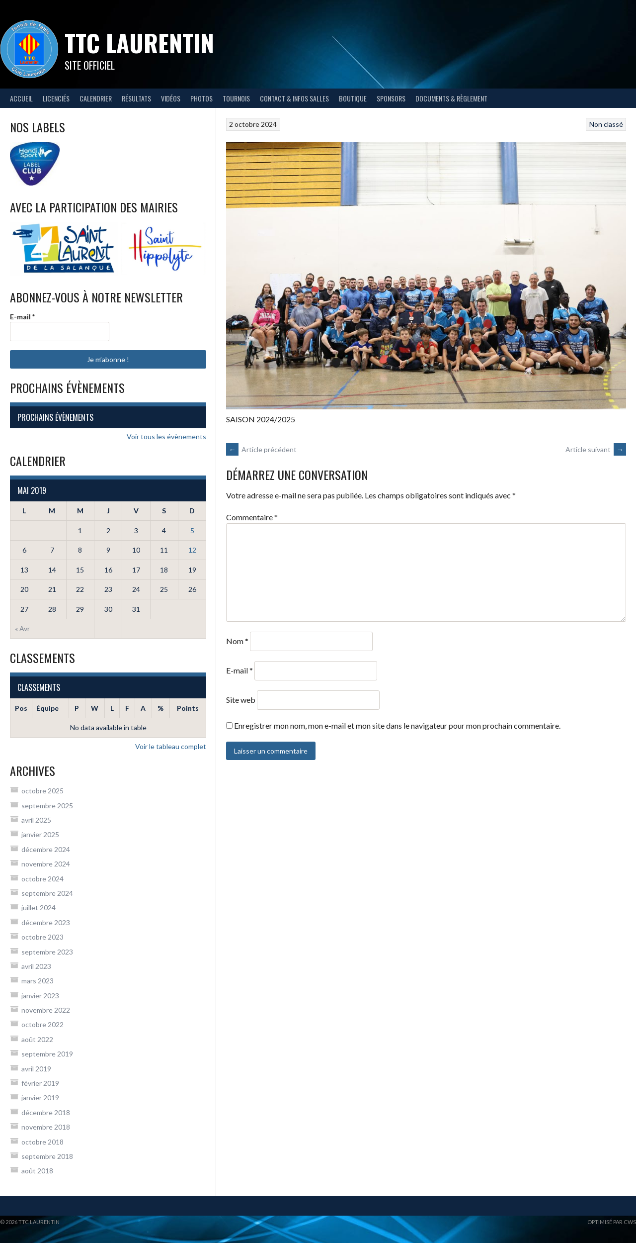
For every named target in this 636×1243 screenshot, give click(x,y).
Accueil (21, 98)
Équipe (47, 708)
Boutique (353, 98)
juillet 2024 (38, 907)
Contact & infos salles (294, 98)
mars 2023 (37, 980)
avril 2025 (36, 820)
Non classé (606, 124)
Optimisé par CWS (611, 1222)
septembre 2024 (47, 893)
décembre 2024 (45, 849)
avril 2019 (36, 1068)
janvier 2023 (40, 995)
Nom (237, 641)
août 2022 (37, 1039)
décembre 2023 (45, 922)
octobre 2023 (42, 937)
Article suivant (595, 449)
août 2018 (37, 1170)
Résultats (136, 98)
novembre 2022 (45, 1010)
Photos (201, 98)
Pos (21, 708)
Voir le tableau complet (170, 746)
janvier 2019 (40, 1097)
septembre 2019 (47, 1054)
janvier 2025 (40, 834)
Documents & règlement (451, 98)
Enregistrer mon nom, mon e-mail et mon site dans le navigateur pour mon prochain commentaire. (397, 725)
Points (188, 708)
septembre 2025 (47, 805)
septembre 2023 (47, 952)
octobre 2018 (42, 1142)
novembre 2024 (45, 864)
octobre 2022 (42, 1024)
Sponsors (391, 98)
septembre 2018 (47, 1156)
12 (192, 550)
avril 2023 (36, 966)
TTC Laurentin (139, 42)
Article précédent (261, 449)
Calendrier (96, 98)
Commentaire (252, 517)
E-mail (239, 670)
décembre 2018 (45, 1112)
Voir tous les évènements (166, 436)
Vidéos (170, 98)
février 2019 (40, 1083)
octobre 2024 (42, 878)
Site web (240, 699)
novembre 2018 (45, 1127)
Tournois (236, 98)
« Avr (22, 628)
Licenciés (56, 98)
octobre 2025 (42, 790)
